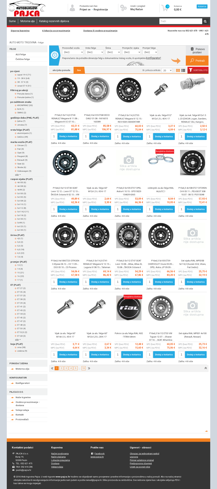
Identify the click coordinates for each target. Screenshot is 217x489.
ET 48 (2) (21, 325)
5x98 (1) (21, 222)
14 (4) (20, 269)
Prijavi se (85, 9)
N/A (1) (20, 109)
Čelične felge (23, 59)
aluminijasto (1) (24, 133)
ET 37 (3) (21, 295)
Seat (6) (20, 164)
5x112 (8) (21, 208)
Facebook (100, 453)
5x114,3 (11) (23, 211)
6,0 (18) (20, 249)
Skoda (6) (21, 167)
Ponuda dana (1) (25, 94)
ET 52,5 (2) (22, 332)
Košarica (202, 6)
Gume (12, 21)
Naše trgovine (23, 397)
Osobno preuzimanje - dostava (28, 404)
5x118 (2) (21, 215)
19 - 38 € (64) (23, 78)
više (18, 174)
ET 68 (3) (21, 336)
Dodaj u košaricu (68, 136)
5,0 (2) (20, 242)
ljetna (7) (21, 121)
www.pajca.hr (97, 457)
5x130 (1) (21, 219)
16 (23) (20, 276)
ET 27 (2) (21, 288)
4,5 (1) (20, 238)
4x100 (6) (21, 182)
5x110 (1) (21, 204)
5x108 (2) (21, 201)
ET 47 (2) (21, 321)
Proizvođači (22, 419)
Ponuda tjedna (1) (25, 97)
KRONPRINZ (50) (25, 105)
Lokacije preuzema (60, 460)
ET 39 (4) (21, 303)
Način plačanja (58, 457)
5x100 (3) (21, 193)
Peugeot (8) (22, 156)
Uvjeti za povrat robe (140, 467)
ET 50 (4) (21, 328)
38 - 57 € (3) (22, 82)
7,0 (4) (20, 257)
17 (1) (20, 280)
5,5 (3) (20, 246)
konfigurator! (153, 58)
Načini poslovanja (60, 453)
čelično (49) (22, 137)
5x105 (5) (21, 197)
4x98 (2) (21, 190)
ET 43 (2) (21, 310)
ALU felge (21, 54)
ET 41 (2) (21, 306)
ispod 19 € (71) (24, 75)
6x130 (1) (21, 230)
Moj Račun (136, 9)
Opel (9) (20, 153)
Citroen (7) (22, 145)
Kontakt (20, 414)
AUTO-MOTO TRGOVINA (22, 42)
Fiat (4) (20, 149)
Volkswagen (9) (24, 171)
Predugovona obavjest (141, 463)
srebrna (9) (22, 351)
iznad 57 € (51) (24, 86)
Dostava (55, 463)
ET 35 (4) (21, 292)
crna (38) (21, 347)
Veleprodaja (22, 410)
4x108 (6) (21, 186)
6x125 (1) (21, 226)
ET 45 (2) (21, 317)
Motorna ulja (27, 21)
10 (83, 368)
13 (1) (20, 265)
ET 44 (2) (21, 314)
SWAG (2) (21, 112)
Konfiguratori (23, 383)
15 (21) (20, 272)
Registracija (101, 9)
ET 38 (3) (21, 299)
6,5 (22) (20, 253)
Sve (79, 70)
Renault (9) (22, 160)
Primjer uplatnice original (142, 460)
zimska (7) (22, 125)
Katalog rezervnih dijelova (54, 21)
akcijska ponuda (61, 70)
